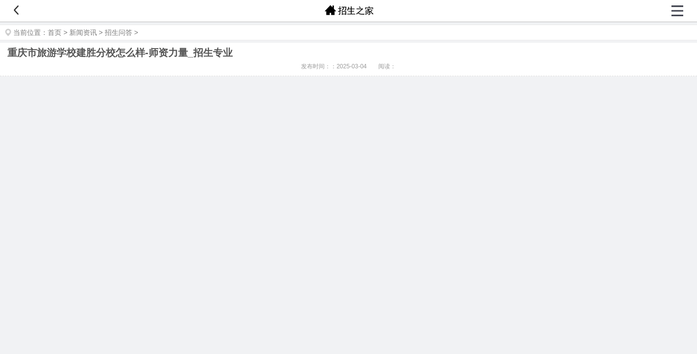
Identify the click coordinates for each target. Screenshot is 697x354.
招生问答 (118, 32)
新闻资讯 (83, 32)
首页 (54, 32)
